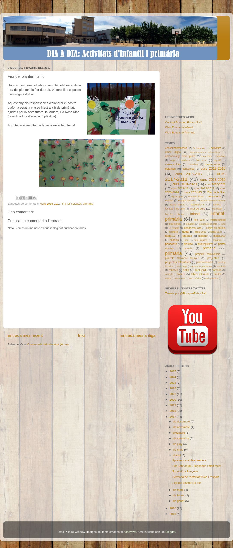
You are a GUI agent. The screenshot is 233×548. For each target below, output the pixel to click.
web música (195, 278)
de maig (178, 449)
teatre (168, 278)
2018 (173, 410)
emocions (214, 196)
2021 (173, 394)
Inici (81, 335)
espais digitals (177, 204)
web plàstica (211, 278)
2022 (173, 388)
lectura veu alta (192, 227)
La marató (174, 228)
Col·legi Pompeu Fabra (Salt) (183, 122)
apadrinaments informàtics (205, 152)
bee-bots (221, 156)
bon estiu (201, 160)
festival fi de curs (175, 208)
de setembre (181, 438)
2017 (173, 416)
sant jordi (200, 270)
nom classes (200, 240)
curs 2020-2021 (215, 184)
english (169, 200)
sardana (216, 270)
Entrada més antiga (137, 335)
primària (88, 203)
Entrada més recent (25, 335)
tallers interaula (200, 274)
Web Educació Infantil (179, 127)
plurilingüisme (206, 244)
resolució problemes (201, 266)
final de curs (197, 208)
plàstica (188, 244)
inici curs (199, 219)
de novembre (182, 427)
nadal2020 (219, 235)
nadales (174, 239)
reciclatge (182, 266)
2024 (173, 377)
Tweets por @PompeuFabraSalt (185, 293)
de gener (179, 501)
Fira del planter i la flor (186, 482)
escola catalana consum (213, 200)
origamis (217, 240)
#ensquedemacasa (176, 148)
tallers (181, 274)
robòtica (173, 270)
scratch (169, 274)
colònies (170, 168)
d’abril (177, 455)
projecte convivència (207, 254)
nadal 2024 (216, 232)
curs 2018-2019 (213, 179)
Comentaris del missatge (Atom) (48, 344)
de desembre (182, 421)
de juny (178, 444)
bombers (185, 160)
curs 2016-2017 (50, 203)
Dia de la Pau (216, 192)
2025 (173, 371)
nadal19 (203, 235)
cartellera (193, 164)
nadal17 (170, 235)
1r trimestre (199, 148)
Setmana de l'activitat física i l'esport (195, 477)
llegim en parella (216, 227)
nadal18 (187, 235)
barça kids (206, 156)
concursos (188, 168)
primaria (209, 248)
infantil (195, 214)
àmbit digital (173, 152)
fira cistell (217, 208)
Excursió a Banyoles (185, 471)
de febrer (179, 495)
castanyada (212, 164)
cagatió (217, 160)
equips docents (187, 200)
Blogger (170, 531)
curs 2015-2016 (213, 168)
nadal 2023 (200, 232)
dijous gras (177, 196)
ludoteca (173, 232)
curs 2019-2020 (184, 184)
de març (178, 489)
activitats (216, 148)
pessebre (171, 244)
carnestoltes (173, 164)
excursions (198, 204)
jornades (190, 224)
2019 (173, 405)
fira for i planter (71, 203)
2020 (173, 399)
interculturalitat (218, 220)
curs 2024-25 (193, 192)
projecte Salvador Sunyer (182, 258)
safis (186, 270)
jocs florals (175, 223)
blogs (172, 160)
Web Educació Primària (180, 132)
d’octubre (179, 432)
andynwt (130, 531)
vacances (180, 278)
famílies (217, 204)
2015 (173, 513)
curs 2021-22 (179, 188)
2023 (173, 382)
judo (223, 224)
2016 (173, 508)
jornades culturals (208, 224)
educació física (195, 196)
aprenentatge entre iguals (180, 156)
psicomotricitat (204, 262)
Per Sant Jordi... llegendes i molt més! (196, 465)
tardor (217, 274)
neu (186, 240)
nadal (185, 231)
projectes (213, 258)
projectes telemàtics (178, 262)
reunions (221, 266)
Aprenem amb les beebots (189, 460)
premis (188, 248)
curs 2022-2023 (204, 188)
